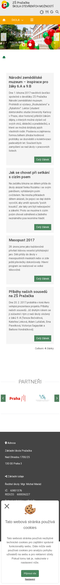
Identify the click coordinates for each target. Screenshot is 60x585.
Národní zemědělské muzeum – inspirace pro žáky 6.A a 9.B (28, 81)
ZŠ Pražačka (20, 3)
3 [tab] (36, 44)
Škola (17, 20)
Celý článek (42, 159)
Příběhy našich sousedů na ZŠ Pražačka (28, 294)
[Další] (56, 398)
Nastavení (30, 579)
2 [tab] (30, 44)
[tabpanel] (30, 37)
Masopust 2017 (22, 240)
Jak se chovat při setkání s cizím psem (29, 174)
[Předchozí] (3, 398)
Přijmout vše (30, 573)
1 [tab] (23, 44)
